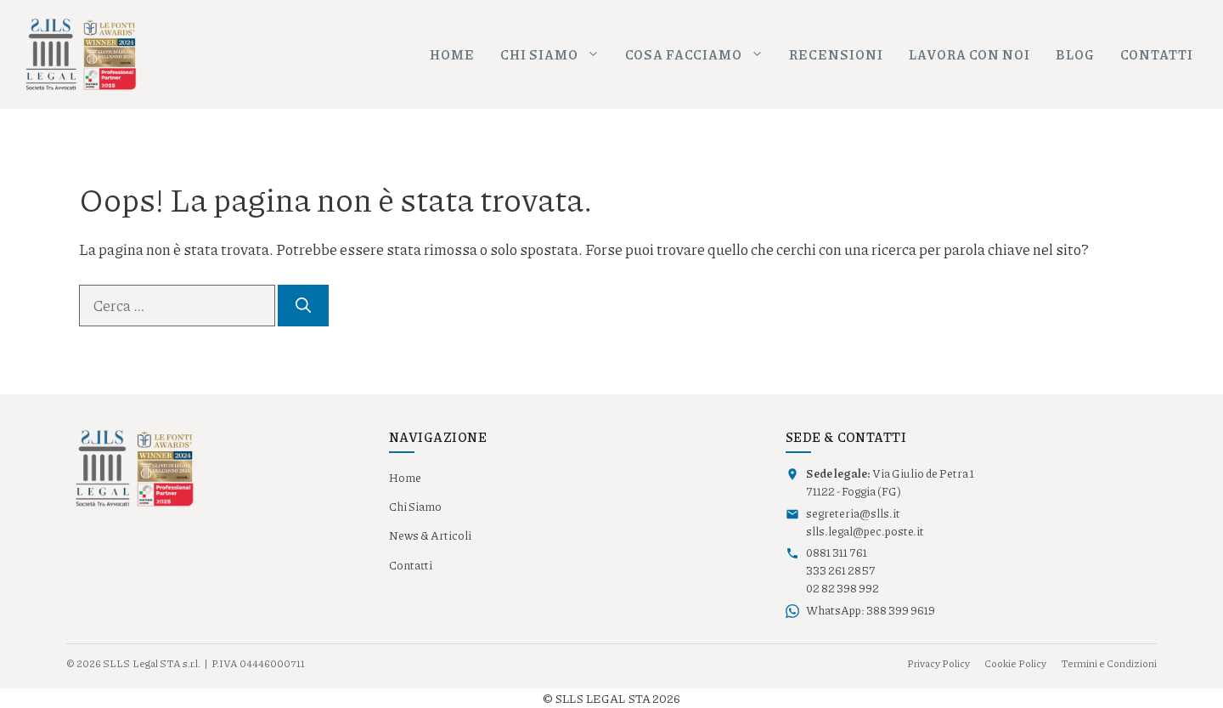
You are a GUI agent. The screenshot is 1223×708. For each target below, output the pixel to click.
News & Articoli (430, 535)
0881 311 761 (836, 552)
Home (452, 54)
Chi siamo (556, 55)
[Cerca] (303, 305)
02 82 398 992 (842, 588)
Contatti (1156, 54)
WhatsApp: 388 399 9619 (870, 610)
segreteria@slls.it (853, 513)
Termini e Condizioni (1109, 663)
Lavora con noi (969, 54)
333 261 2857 (841, 570)
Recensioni (836, 54)
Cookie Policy (1015, 663)
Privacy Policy (938, 663)
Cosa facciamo (700, 55)
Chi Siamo (415, 506)
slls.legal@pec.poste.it (865, 531)
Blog (1075, 54)
